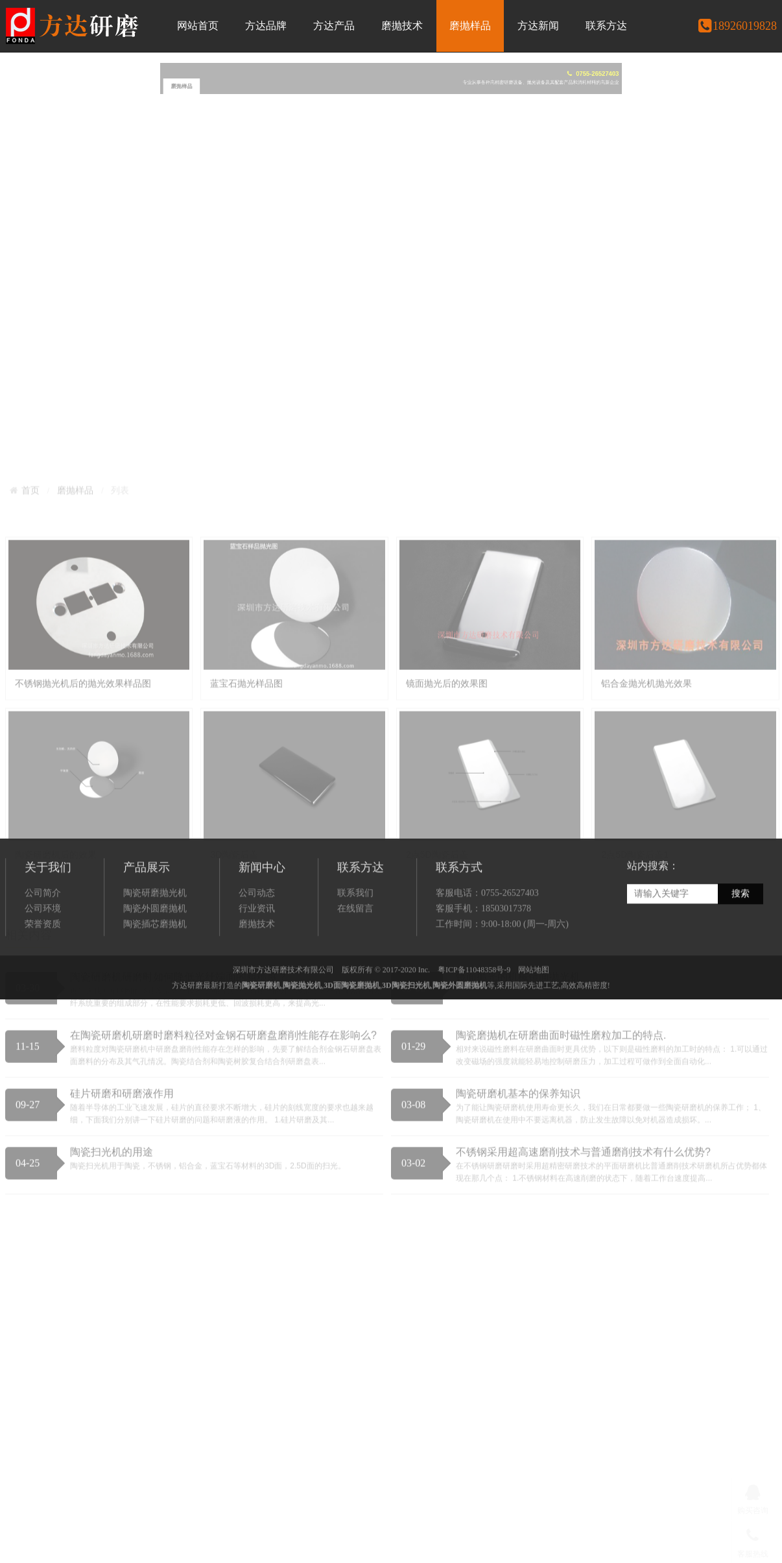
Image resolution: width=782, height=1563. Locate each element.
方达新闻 (538, 25)
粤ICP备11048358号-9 (474, 1027)
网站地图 (533, 1027)
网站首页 (198, 25)
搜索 (740, 951)
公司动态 (257, 951)
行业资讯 (257, 967)
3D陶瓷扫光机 (406, 1042)
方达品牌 (266, 25)
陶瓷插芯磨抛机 (155, 982)
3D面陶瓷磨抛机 (352, 1042)
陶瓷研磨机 (261, 1042)
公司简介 (43, 951)
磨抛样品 (470, 25)
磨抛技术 (402, 25)
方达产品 (334, 25)
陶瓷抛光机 (302, 1042)
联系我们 (355, 951)
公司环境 (43, 967)
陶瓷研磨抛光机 (155, 951)
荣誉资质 (43, 982)
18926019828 (737, 25)
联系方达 (606, 25)
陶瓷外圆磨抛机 (155, 967)
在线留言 (355, 967)
